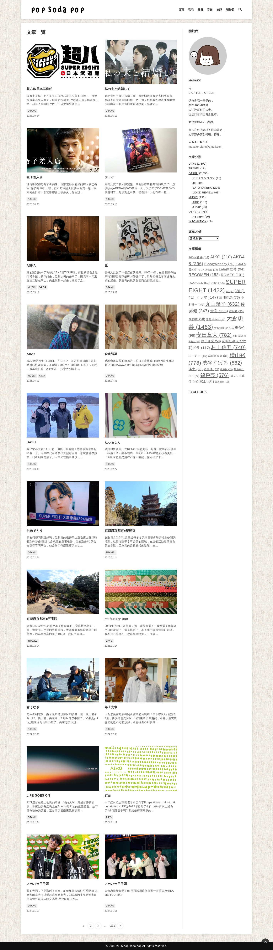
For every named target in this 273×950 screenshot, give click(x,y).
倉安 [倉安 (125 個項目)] (219, 311)
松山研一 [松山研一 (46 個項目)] (198, 355)
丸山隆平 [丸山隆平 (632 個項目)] (222, 304)
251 (112, 925)
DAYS (192, 163)
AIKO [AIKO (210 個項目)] (221, 257)
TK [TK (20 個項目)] (230, 291)
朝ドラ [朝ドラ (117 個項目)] (199, 348)
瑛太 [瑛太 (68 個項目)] (196, 369)
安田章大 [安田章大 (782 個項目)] (214, 335)
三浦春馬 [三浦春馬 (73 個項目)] (229, 297)
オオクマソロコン (203, 178)
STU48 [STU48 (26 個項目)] (218, 282)
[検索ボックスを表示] (240, 10)
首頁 (181, 9)
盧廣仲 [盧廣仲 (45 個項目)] (211, 369)
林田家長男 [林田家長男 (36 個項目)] (218, 355)
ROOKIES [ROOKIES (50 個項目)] (199, 282)
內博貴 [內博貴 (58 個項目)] (197, 319)
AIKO (195, 202)
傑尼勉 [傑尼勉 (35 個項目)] (236, 311)
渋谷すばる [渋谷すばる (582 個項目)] (222, 363)
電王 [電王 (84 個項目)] (206, 381)
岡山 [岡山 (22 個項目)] (238, 336)
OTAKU (193, 173)
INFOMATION (197, 221)
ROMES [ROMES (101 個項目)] (232, 275)
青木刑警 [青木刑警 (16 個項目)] (222, 382)
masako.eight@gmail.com (205, 146)
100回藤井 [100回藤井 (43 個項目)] (199, 257)
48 (194, 182)
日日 (200, 9)
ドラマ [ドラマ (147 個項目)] (206, 297)
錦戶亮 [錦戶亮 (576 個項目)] (214, 375)
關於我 (230, 9)
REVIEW (198, 216)
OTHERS (195, 211)
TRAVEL (194, 168)
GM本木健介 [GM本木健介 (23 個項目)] (208, 269)
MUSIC (193, 197)
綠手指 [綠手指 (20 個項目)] (226, 369)
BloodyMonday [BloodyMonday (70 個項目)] (219, 264)
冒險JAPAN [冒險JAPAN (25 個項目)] (215, 319)
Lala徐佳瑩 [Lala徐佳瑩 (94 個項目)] (231, 269)
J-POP (196, 206)
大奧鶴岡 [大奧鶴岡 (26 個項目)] (222, 327)
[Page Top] (265, 942)
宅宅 (191, 9)
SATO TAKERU (202, 187)
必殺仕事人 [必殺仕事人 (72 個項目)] (234, 341)
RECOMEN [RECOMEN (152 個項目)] (204, 275)
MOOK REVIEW (202, 192)
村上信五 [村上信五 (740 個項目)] (228, 347)
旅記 (219, 9)
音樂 (210, 9)
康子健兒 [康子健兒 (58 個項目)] (211, 341)
